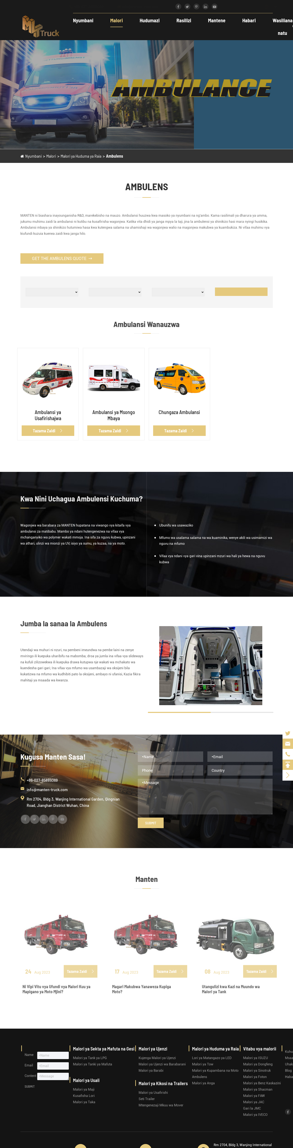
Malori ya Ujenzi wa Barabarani (162, 1064)
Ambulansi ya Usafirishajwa (48, 415)
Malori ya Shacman (257, 1089)
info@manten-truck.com (142, 7)
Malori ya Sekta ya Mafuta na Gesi (103, 1048)
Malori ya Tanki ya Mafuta (92, 1064)
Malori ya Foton (255, 1077)
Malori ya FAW (254, 1096)
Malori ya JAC (253, 1102)
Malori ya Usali (86, 1080)
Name (29, 1055)
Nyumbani (80, 20)
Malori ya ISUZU (255, 1058)
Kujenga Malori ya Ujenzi (157, 1058)
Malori (113, 20)
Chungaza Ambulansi (179, 412)
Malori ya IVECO (255, 1115)
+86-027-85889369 (90, 7)
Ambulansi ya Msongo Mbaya (113, 415)
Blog (288, 1071)
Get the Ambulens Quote (62, 258)
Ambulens (114, 155)
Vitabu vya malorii (259, 1048)
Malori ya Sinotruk (257, 1071)
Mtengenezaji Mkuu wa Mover (161, 1105)
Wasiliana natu (279, 26)
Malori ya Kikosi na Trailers (163, 1083)
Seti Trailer (147, 1099)
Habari (245, 20)
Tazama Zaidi (48, 430)
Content (30, 1076)
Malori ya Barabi (151, 1071)
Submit (150, 823)
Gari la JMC (252, 1108)
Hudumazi (146, 20)
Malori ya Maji (83, 1089)
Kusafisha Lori (84, 1096)
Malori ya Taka (84, 1102)
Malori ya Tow (202, 1064)
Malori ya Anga (203, 1083)
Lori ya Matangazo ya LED (212, 1058)
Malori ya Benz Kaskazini (262, 1083)
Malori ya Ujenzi (153, 1048)
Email (29, 1065)
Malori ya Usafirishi (153, 1093)
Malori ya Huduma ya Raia (81, 155)
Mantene (213, 20)
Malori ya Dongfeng (258, 1064)
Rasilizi (180, 20)
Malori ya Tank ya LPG (90, 1058)
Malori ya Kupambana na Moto (215, 1071)
